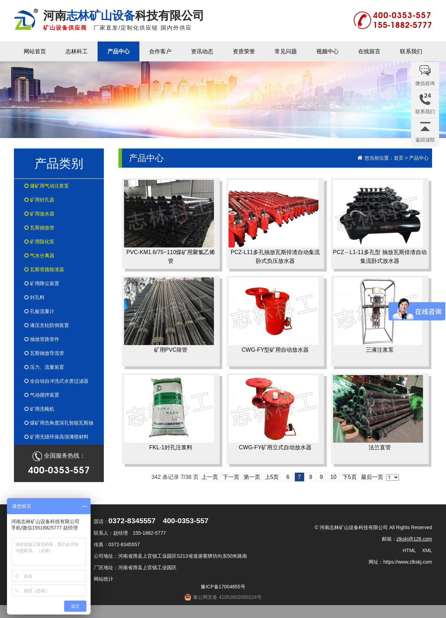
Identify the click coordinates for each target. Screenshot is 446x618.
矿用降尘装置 (41, 283)
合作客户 (160, 51)
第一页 (252, 477)
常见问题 (286, 51)
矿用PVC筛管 (169, 315)
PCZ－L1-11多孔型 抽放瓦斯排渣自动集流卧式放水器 (380, 222)
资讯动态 (202, 51)
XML (427, 550)
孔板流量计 (39, 311)
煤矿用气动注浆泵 (46, 186)
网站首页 (35, 51)
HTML (409, 550)
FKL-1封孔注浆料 (169, 412)
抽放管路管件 (41, 339)
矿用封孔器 (39, 200)
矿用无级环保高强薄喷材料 (56, 437)
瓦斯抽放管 (39, 227)
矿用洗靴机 (39, 409)
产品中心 (118, 51)
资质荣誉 (244, 51)
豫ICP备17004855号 (223, 586)
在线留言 (369, 51)
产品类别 (58, 163)
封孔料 (34, 297)
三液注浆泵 (378, 315)
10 (333, 477)
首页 (398, 158)
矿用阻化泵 (39, 241)
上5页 (272, 477)
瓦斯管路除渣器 (44, 269)
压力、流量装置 (44, 367)
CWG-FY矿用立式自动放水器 (273, 412)
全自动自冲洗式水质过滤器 (56, 381)
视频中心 (327, 51)
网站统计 (103, 579)
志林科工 (77, 51)
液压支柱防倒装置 (46, 325)
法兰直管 (378, 412)
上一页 (209, 477)
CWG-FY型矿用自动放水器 (273, 315)
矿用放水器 (39, 213)
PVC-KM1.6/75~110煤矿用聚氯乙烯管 (169, 222)
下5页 (350, 477)
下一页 (231, 477)
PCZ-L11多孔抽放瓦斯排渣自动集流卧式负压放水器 (274, 222)
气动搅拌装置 (41, 395)
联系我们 (411, 51)
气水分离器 (39, 255)
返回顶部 (425, 140)
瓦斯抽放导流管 (44, 353)
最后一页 (372, 477)
